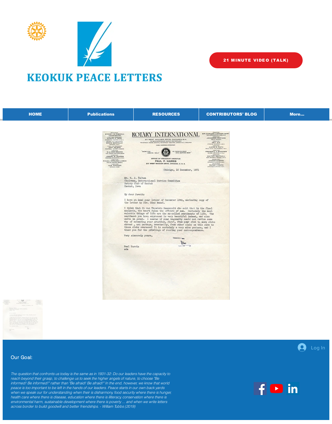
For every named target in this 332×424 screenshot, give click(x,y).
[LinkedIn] (292, 388)
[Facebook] (260, 388)
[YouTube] (276, 388)
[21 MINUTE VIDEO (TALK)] (256, 60)
